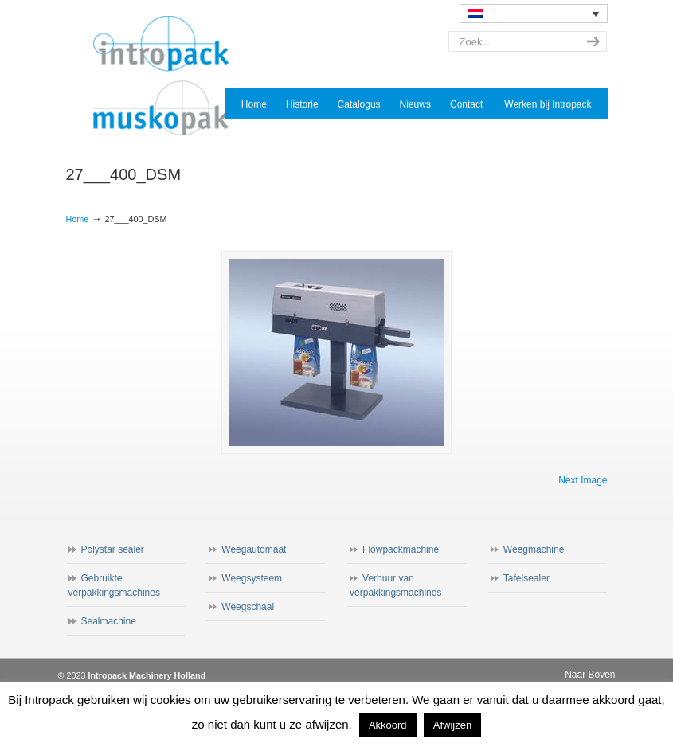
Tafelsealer (526, 578)
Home (77, 219)
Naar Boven (590, 674)
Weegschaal (247, 606)
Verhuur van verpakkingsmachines (395, 585)
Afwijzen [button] (452, 725)
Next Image (582, 480)
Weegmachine (534, 549)
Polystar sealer (112, 549)
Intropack (168, 76)
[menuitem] (534, 13)
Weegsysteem (251, 578)
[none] (534, 13)
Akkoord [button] (388, 725)
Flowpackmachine (400, 549)
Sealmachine (108, 621)
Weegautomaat (253, 549)
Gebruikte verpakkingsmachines (114, 585)
